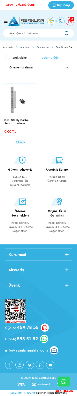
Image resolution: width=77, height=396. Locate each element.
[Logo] (26, 21)
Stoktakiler (20, 58)
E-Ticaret (29, 393)
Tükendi (20, 142)
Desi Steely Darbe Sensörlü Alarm (16, 121)
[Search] (38, 33)
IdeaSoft (16, 393)
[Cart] (70, 21)
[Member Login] (60, 21)
